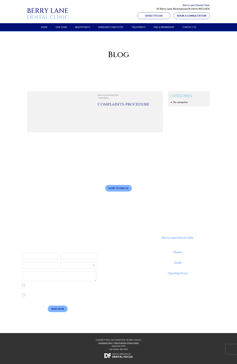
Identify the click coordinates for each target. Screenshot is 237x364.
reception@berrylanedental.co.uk (177, 266)
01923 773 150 (153, 15)
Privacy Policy (38, 288)
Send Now (57, 308)
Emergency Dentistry (110, 27)
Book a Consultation (191, 15)
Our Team (61, 27)
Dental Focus (122, 357)
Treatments (138, 27)
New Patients (82, 27)
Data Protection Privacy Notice (126, 343)
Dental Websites (120, 354)
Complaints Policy (105, 343)
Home (44, 27)
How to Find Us (118, 188)
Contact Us (189, 27)
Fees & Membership (164, 27)
